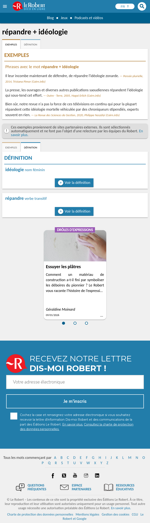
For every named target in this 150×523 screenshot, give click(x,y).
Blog (50, 18)
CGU (135, 514)
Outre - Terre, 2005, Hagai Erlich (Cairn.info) (74, 95)
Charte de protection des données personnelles (40, 514)
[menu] (5, 6)
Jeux (64, 18)
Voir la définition (77, 182)
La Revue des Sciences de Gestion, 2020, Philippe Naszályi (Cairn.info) (77, 115)
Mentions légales (87, 514)
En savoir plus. (121, 508)
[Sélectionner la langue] (124, 6)
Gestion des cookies (115, 514)
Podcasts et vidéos (89, 18)
